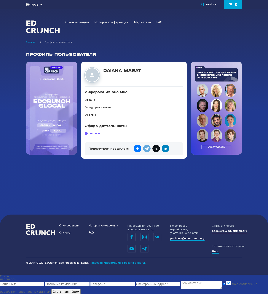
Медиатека (142, 22)
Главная (30, 42)
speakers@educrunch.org (229, 230)
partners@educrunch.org (187, 238)
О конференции (77, 22)
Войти (211, 4)
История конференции (111, 22)
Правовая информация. (106, 262)
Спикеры (65, 232)
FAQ (159, 22)
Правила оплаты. (134, 262)
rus (35, 4)
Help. (215, 251)
